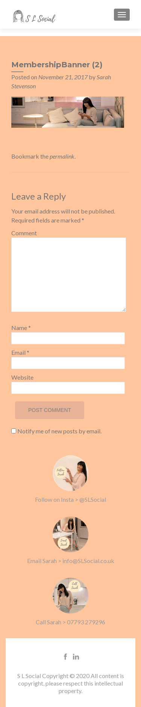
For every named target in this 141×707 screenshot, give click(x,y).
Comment (24, 232)
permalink (62, 156)
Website (22, 377)
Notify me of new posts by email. (59, 430)
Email (20, 352)
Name (21, 327)
